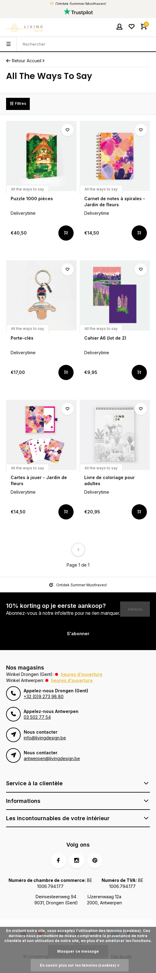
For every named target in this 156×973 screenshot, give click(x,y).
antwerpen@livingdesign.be (52, 758)
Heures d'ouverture (81, 674)
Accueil (36, 60)
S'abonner (78, 633)
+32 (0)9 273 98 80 (44, 696)
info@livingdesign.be (45, 737)
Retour (15, 60)
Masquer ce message (78, 951)
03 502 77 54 (37, 717)
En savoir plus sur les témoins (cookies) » (80, 965)
